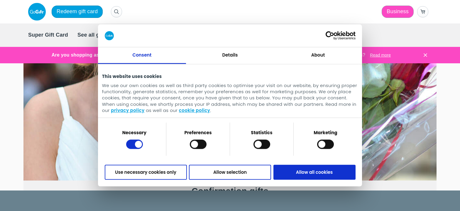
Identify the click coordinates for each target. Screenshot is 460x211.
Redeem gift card (77, 11)
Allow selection (230, 172)
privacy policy (127, 111)
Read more (380, 55)
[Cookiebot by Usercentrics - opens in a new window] (330, 35)
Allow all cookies (314, 172)
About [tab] (318, 55)
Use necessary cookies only (145, 172)
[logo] (38, 12)
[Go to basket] (422, 11)
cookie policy (194, 111)
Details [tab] (230, 55)
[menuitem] (48, 35)
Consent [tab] (142, 55)
